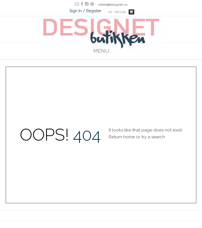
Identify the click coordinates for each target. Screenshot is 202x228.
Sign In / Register (85, 11)
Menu (101, 51)
